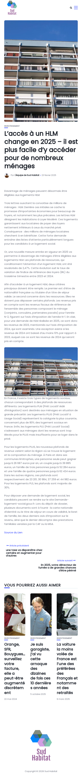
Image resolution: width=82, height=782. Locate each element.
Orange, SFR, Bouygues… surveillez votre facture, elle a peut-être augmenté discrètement (14, 668)
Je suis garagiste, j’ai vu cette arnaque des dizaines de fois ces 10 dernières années (40, 666)
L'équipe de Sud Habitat (27, 175)
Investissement (12, 126)
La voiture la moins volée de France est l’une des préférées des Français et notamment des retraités (67, 668)
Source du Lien (13, 532)
